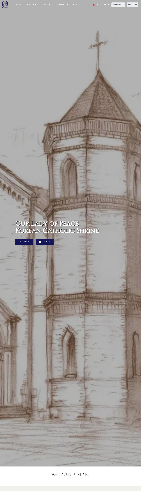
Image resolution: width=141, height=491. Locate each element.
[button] (31, 5)
